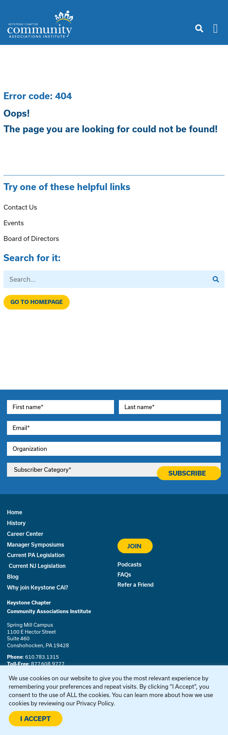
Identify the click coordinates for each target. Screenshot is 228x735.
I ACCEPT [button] (35, 718)
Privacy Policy (95, 703)
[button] (199, 28)
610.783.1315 (42, 657)
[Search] (216, 279)
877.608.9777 (47, 664)
